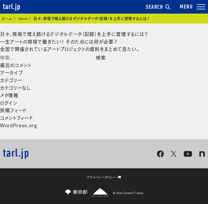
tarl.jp (11, 7)
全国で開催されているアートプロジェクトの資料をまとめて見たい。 (70, 48)
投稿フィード (13, 109)
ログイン (9, 102)
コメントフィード (16, 117)
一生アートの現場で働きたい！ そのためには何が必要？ (58, 41)
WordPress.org (18, 124)
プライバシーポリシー (104, 177)
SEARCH (158, 7)
